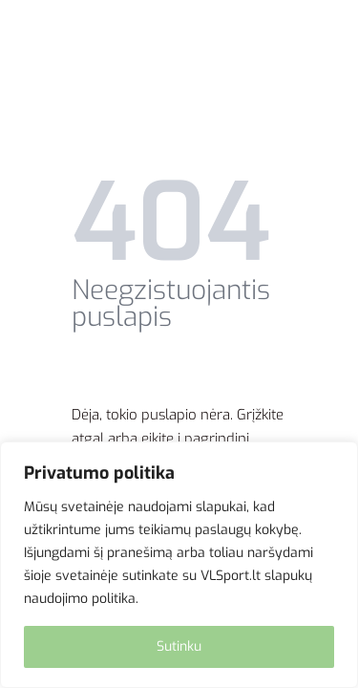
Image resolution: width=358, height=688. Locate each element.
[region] (179, 564)
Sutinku (179, 646)
